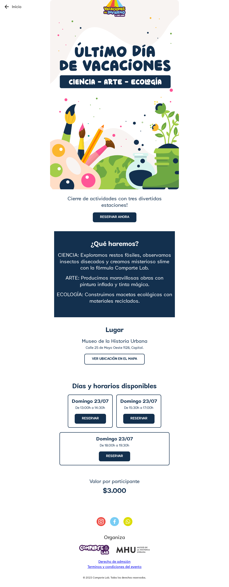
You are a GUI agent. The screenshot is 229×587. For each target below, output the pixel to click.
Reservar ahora (114, 217)
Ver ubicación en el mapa (114, 359)
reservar (90, 418)
